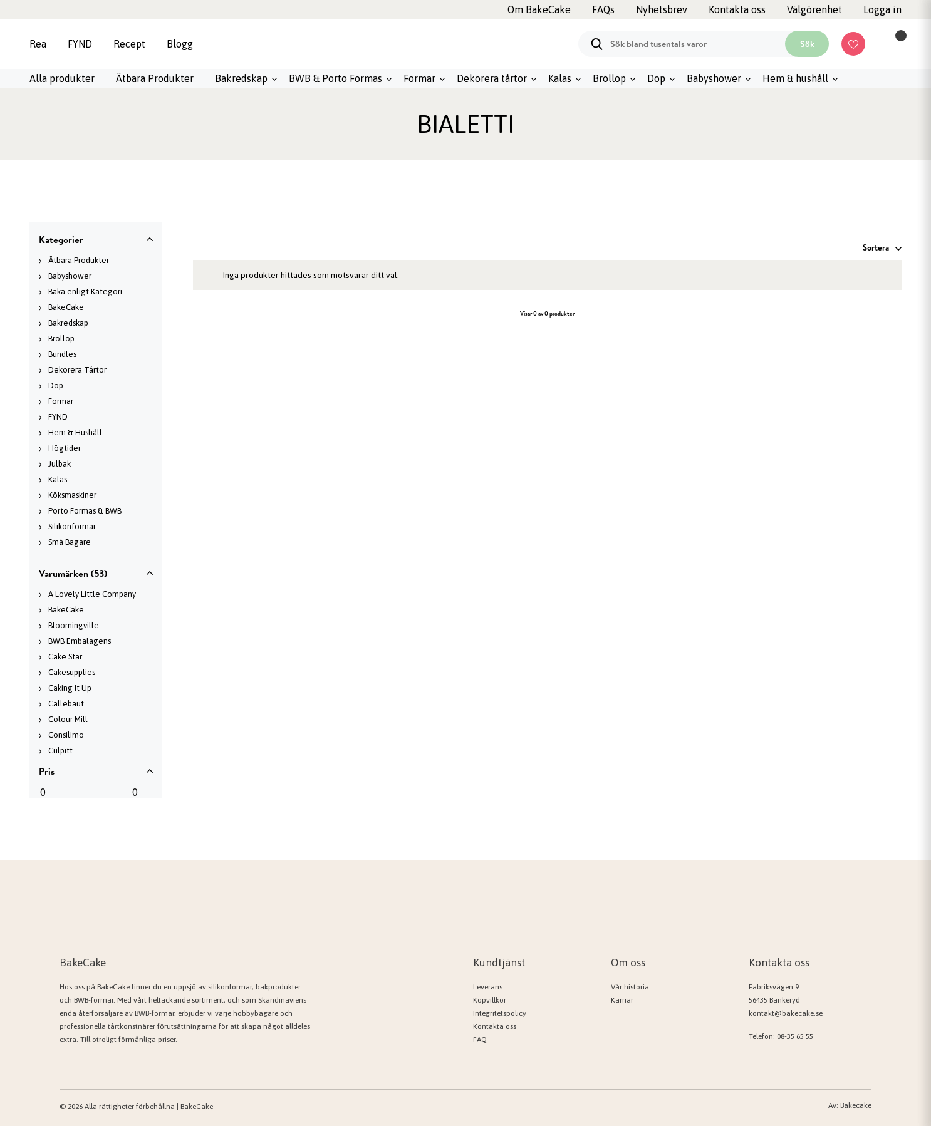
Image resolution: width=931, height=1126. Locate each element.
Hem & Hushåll (75, 432)
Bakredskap (241, 78)
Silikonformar (72, 526)
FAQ (480, 1039)
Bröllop (609, 78)
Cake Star (65, 656)
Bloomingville (73, 625)
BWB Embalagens (79, 641)
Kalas (559, 78)
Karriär (622, 1000)
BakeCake (66, 307)
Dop (656, 78)
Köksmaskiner (72, 495)
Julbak (59, 463)
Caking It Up (69, 688)
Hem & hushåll (795, 78)
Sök (807, 44)
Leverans (487, 987)
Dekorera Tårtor (77, 369)
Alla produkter (62, 78)
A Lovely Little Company (92, 594)
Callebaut (66, 703)
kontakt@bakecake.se (786, 1013)
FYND (80, 43)
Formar (419, 78)
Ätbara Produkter (155, 78)
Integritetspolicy (499, 1013)
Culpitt (60, 750)
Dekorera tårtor (492, 78)
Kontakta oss (494, 1026)
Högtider (64, 448)
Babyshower (714, 78)
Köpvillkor (489, 1000)
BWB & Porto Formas (335, 78)
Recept (129, 43)
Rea (37, 43)
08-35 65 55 (795, 1036)
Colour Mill (68, 719)
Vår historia (630, 987)
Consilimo (66, 735)
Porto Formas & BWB (85, 510)
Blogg (180, 43)
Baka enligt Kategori (85, 291)
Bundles (62, 354)
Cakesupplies (71, 672)
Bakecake (855, 1105)
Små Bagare (69, 542)
